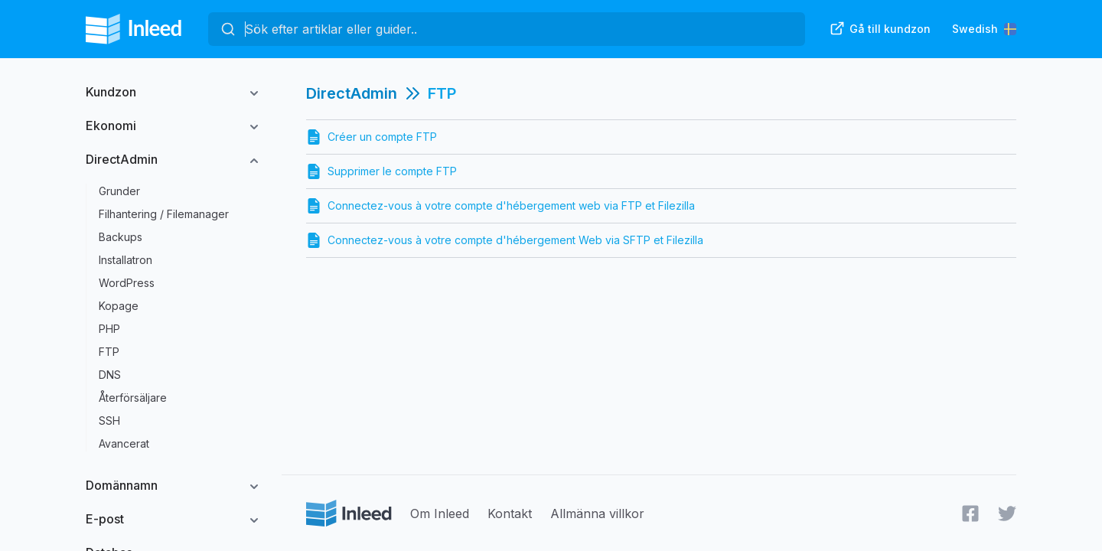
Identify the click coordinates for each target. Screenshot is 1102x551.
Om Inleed (439, 513)
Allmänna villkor (597, 513)
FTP (109, 351)
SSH (109, 420)
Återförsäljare (133, 397)
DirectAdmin (122, 159)
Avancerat (124, 443)
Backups (120, 236)
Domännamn (122, 485)
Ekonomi (111, 125)
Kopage (119, 305)
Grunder (119, 190)
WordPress (127, 282)
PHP (109, 328)
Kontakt (509, 513)
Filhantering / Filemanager (164, 213)
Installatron (125, 259)
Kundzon (111, 91)
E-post (105, 519)
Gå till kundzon (880, 28)
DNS (110, 374)
